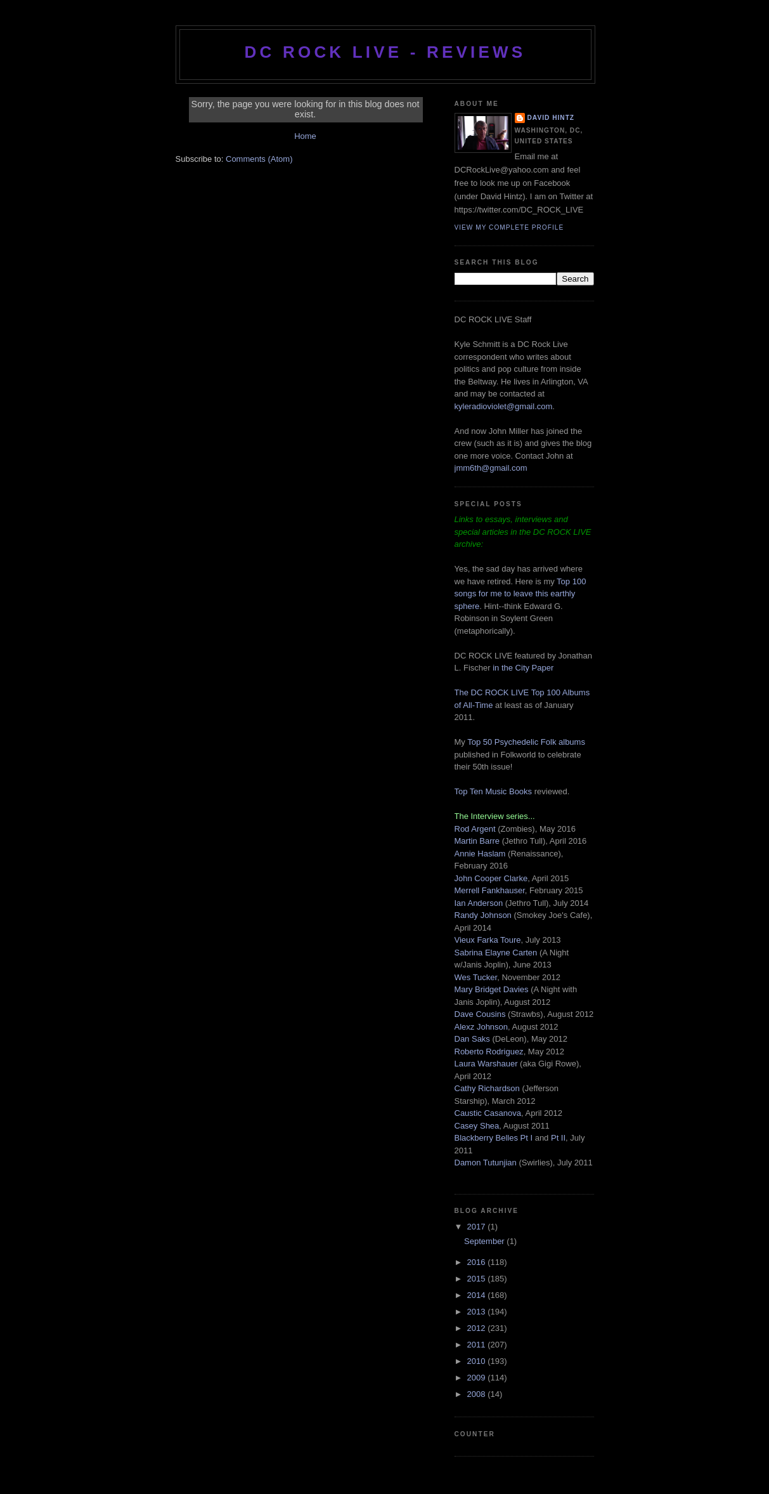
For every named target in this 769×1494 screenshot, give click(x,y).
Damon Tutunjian (486, 1162)
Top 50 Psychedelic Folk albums (526, 742)
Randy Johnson (483, 915)
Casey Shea (477, 1125)
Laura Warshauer (486, 1063)
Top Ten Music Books (494, 791)
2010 (477, 1361)
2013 (477, 1311)
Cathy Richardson (487, 1088)
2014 (477, 1295)
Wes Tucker (476, 977)
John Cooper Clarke (491, 878)
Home (305, 136)
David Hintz (551, 117)
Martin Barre (477, 841)
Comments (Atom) (259, 159)
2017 (477, 1226)
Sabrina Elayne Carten (496, 952)
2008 (477, 1394)
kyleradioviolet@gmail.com (504, 406)
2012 (477, 1328)
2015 (477, 1278)
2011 (477, 1344)
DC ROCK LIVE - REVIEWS (385, 52)
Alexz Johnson (481, 1027)
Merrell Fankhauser (490, 890)
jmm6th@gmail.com (491, 468)
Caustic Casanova (488, 1113)
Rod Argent (475, 829)
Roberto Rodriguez (489, 1051)
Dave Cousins (480, 1014)
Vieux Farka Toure (488, 940)
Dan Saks (472, 1039)
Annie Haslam (481, 853)
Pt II (558, 1138)
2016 (477, 1262)
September (485, 1241)
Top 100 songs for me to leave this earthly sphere (520, 594)
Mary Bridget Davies (492, 989)
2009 (477, 1377)
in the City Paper (522, 667)
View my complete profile (509, 227)
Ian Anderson (479, 903)
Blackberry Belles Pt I (494, 1138)
